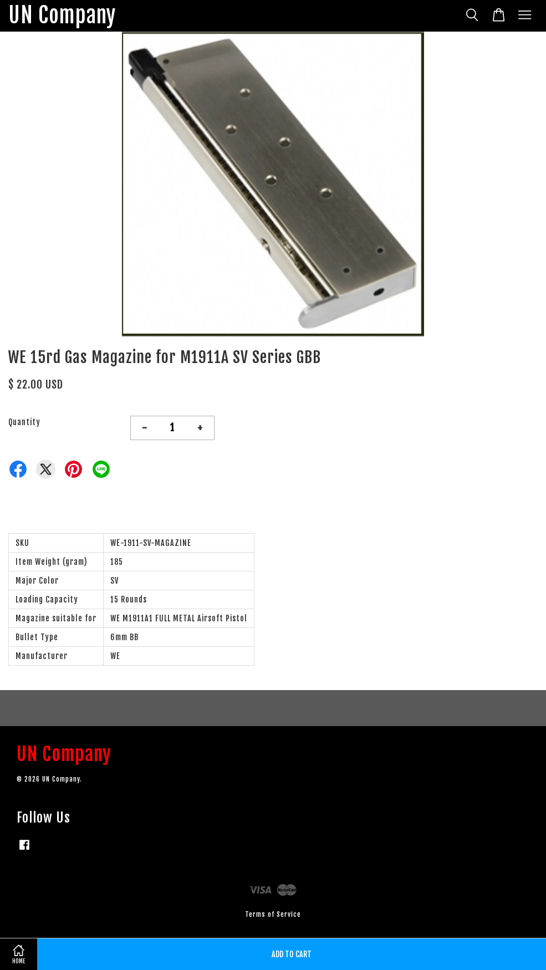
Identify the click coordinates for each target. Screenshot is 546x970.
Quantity (24, 422)
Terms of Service (273, 914)
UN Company (62, 16)
